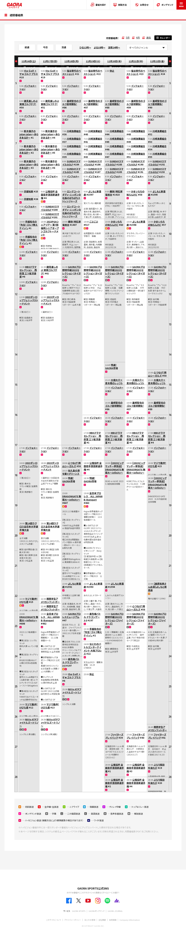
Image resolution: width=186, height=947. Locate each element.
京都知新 (28, 191)
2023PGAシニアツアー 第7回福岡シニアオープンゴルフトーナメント (50, 228)
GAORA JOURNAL (115, 911)
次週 (63, 47)
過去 (148, 37)
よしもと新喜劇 (71, 585)
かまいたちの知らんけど (113, 223)
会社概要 (102, 920)
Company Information (130, 920)
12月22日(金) (157, 61)
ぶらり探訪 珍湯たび (156, 766)
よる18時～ (99, 47)
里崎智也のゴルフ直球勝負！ (71, 102)
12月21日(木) (136, 61)
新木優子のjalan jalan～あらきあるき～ (28, 134)
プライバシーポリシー (72, 920)
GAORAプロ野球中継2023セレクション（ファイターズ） (114, 618)
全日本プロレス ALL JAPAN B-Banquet (50, 617)
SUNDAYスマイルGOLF (50, 208)
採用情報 (112, 920)
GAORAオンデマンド (97, 911)
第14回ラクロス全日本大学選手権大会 (28, 526)
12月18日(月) (71, 61)
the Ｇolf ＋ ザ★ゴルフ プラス (28, 72)
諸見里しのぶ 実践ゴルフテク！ (28, 102)
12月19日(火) (93, 61)
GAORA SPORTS (78, 911)
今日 (45, 47)
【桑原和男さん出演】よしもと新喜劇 (157, 587)
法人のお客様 (89, 920)
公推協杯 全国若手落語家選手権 (50, 195)
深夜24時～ (114, 47)
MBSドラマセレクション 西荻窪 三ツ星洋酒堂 (28, 271)
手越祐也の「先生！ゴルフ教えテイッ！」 (28, 225)
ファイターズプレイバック (114, 736)
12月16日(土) (29, 61)
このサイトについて (53, 920)
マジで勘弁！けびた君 (28, 600)
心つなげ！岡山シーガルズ (71, 464)
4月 (138, 37)
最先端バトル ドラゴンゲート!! (70, 662)
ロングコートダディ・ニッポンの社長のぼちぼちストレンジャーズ (71, 196)
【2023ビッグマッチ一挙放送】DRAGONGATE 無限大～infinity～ (114, 468)
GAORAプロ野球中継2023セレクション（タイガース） (71, 271)
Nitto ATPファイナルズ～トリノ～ (28, 723)
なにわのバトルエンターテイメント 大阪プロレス (93, 649)
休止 (91, 674)
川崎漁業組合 (74, 131)
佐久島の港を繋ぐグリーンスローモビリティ (71, 474)
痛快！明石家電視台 (71, 223)
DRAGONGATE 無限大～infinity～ (28, 618)
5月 (128, 37)
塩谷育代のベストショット (71, 72)
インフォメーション (27, 87)
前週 (27, 47)
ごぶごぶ (93, 221)
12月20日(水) (114, 61)
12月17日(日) (50, 61)
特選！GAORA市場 (68, 479)
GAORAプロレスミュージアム (71, 615)
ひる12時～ (85, 47)
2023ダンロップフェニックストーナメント (28, 300)
